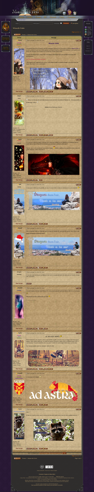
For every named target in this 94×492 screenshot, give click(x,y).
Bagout (19, 95)
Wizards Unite (19, 28)
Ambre (20, 139)
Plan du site (47, 470)
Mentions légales (54, 470)
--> (80, 32)
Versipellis (19, 373)
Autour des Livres (32, 34)
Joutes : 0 (88, 48)
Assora (20, 409)
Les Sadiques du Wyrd (20, 129)
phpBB (40, 476)
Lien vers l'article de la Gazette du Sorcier (36, 59)
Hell (20, 184)
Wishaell (20, 228)
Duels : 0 (88, 46)
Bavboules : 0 (88, 50)
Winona (20, 40)
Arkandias (20, 287)
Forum (23, 34)
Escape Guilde (19, 399)
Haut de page (19, 91)
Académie (68, 19)
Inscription (74, 23)
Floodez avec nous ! (23, 19)
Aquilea (20, 333)
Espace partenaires (40, 470)
